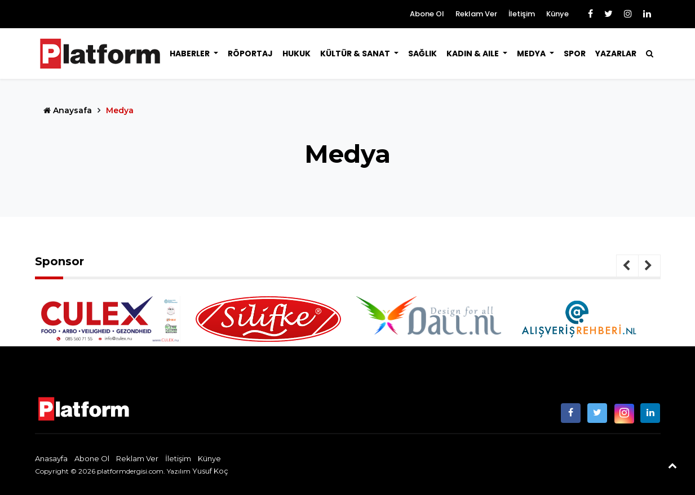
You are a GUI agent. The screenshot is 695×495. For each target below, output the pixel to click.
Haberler (190, 53)
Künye (557, 13)
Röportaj (250, 53)
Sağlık (422, 53)
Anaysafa (67, 110)
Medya (532, 53)
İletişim (521, 13)
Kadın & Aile (473, 53)
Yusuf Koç (210, 470)
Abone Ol (427, 13)
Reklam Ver (476, 13)
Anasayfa (51, 458)
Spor (575, 53)
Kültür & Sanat (356, 53)
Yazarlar (615, 53)
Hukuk (296, 53)
